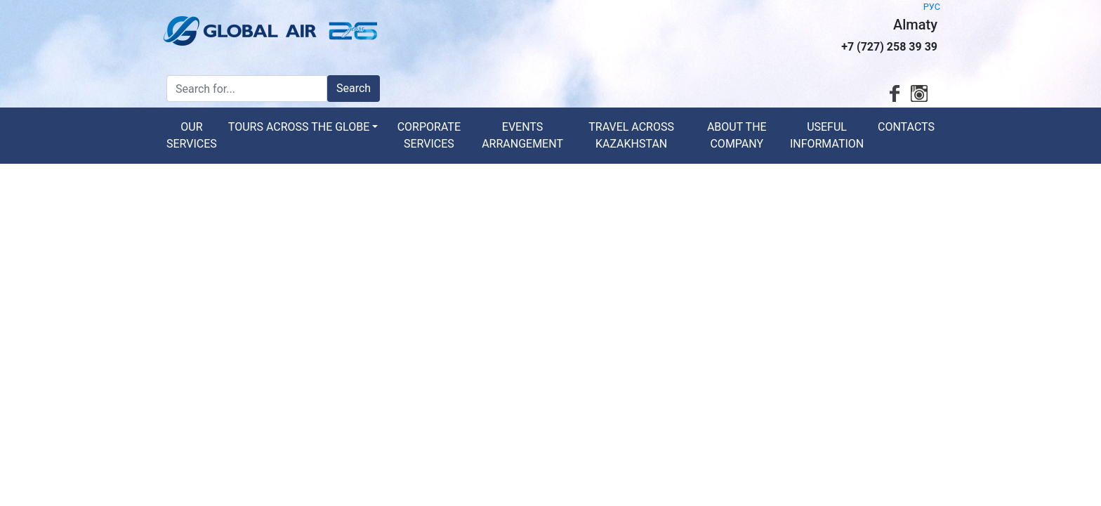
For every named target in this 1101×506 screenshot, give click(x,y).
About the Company (737, 135)
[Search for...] (246, 88)
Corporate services (429, 135)
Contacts (906, 127)
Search (353, 88)
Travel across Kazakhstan (631, 135)
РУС (931, 6)
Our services (191, 135)
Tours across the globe (298, 127)
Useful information (827, 135)
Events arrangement (522, 135)
